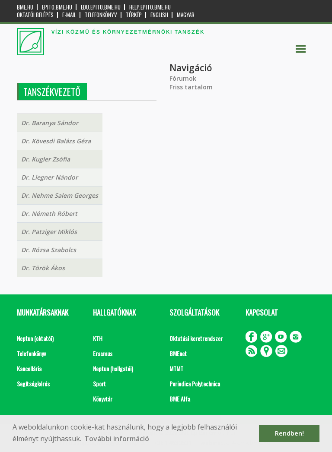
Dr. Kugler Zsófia (45, 159)
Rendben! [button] (289, 433)
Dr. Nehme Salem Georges (59, 195)
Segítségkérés (33, 383)
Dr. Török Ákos (43, 268)
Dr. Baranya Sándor (49, 123)
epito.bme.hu (57, 7)
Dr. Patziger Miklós (49, 232)
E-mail (69, 15)
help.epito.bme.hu (150, 7)
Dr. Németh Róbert (49, 213)
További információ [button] (116, 438)
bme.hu (25, 7)
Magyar (186, 15)
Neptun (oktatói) (35, 338)
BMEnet (178, 353)
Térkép (134, 15)
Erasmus (102, 353)
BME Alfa (179, 398)
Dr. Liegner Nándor (49, 177)
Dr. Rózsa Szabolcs (48, 250)
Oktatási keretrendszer (196, 338)
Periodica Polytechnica (194, 383)
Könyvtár (102, 398)
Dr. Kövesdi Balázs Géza (56, 141)
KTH (97, 338)
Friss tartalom (191, 87)
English (159, 15)
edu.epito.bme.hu (101, 7)
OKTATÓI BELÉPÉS (35, 15)
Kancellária (29, 368)
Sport (99, 383)
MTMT (176, 368)
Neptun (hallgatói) (113, 368)
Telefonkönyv (101, 15)
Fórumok (182, 78)
